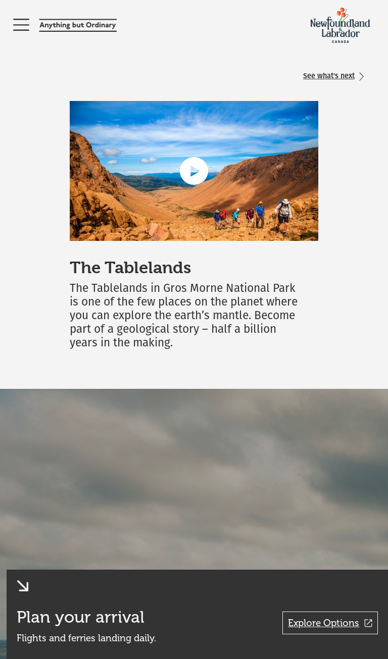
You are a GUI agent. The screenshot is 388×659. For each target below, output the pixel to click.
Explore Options (330, 623)
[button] (36, 586)
